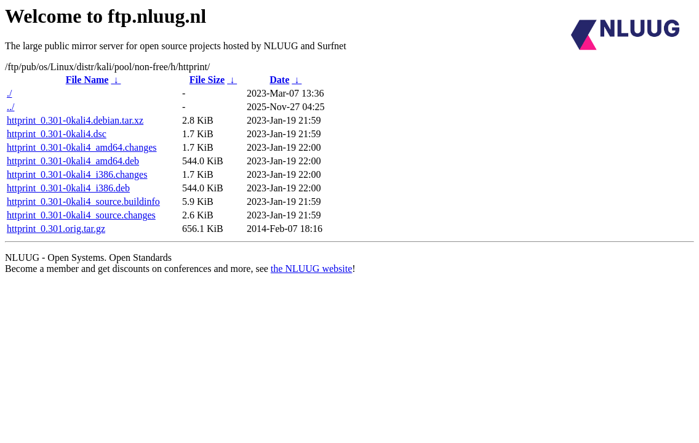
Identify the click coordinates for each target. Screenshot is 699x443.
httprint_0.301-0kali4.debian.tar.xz (75, 120)
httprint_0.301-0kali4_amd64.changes (82, 147)
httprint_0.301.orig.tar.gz (56, 228)
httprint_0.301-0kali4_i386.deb (68, 188)
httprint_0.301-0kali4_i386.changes (77, 174)
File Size (207, 79)
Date (279, 79)
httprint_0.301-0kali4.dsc (56, 134)
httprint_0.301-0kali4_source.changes (81, 215)
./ (9, 93)
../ (10, 107)
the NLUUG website (311, 268)
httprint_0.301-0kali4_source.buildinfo (83, 201)
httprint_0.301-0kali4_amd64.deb (73, 161)
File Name (87, 79)
